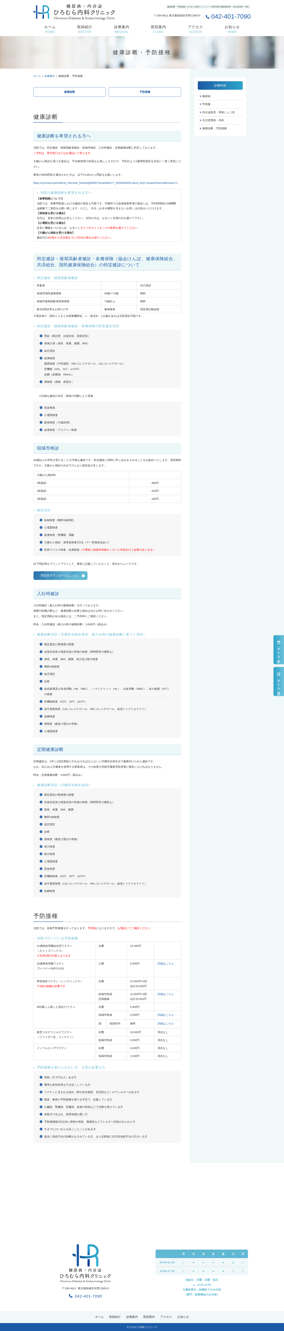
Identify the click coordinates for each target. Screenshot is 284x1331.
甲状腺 (206, 104)
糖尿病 (206, 96)
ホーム (50, 29)
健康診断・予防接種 (214, 128)
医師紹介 (84, 29)
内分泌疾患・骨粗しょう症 (218, 112)
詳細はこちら (166, 963)
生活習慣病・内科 (213, 120)
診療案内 (121, 29)
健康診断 (69, 91)
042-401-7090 (85, 1296)
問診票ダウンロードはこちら (59, 575)
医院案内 (158, 29)
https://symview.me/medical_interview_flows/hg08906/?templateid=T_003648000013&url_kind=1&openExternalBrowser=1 (107, 182)
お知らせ (232, 29)
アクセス (195, 29)
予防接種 (144, 91)
